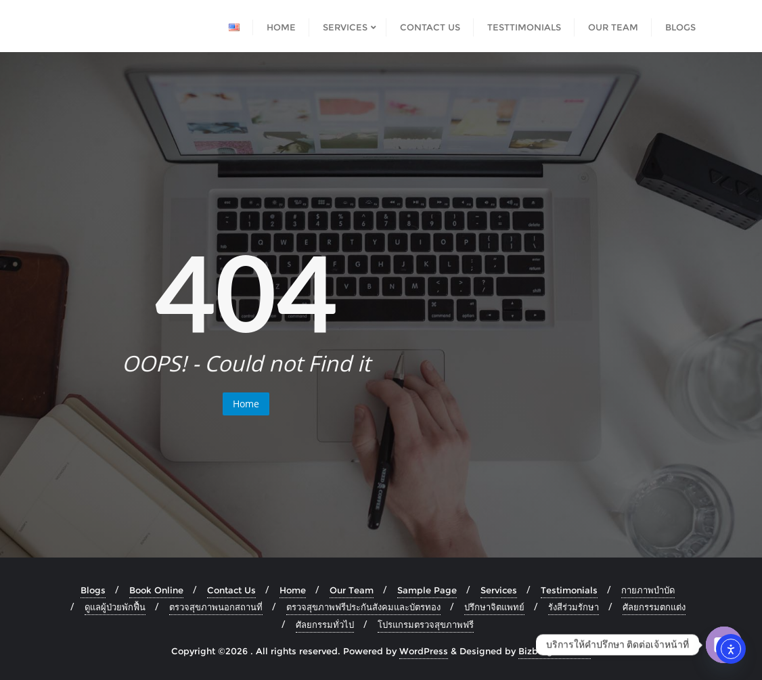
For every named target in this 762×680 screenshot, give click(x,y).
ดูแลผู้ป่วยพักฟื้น (115, 607)
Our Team (352, 590)
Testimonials (569, 590)
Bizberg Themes (554, 650)
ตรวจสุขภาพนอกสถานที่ (216, 607)
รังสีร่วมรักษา (573, 607)
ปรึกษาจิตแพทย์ (494, 607)
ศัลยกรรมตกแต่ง (654, 607)
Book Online (156, 590)
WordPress (423, 650)
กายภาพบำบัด (648, 590)
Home (246, 403)
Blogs (93, 590)
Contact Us (231, 590)
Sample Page (427, 590)
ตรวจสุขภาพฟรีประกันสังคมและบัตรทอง (363, 607)
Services (498, 590)
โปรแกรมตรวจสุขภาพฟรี (426, 624)
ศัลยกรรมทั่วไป (325, 624)
